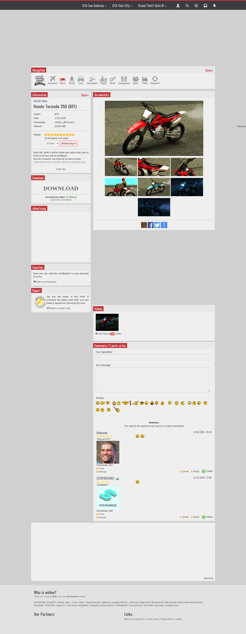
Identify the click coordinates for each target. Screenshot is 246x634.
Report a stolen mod (58, 308)
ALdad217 (51, 602)
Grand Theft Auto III (152, 5)
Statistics (69, 122)
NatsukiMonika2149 (193, 602)
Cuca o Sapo (78, 602)
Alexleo (60, 602)
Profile (100, 468)
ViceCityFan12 (135, 605)
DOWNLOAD (61, 188)
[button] (178, 5)
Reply (196, 471)
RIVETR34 (50, 605)
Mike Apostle (171, 602)
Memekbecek (157, 602)
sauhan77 (60, 605)
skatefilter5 (83, 605)
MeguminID (144, 602)
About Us (128, 619)
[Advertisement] (123, 38)
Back (208, 70)
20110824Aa (40, 602)
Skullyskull (94, 605)
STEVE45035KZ (105, 478)
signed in (160, 426)
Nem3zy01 (39, 605)
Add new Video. (108, 333)
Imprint (178, 619)
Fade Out (61, 169)
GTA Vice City (122, 5)
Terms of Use (152, 619)
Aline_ (68, 602)
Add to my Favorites (44, 282)
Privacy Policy (167, 619)
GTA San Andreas (94, 5)
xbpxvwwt (159, 605)
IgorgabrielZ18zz (120, 602)
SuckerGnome (107, 605)
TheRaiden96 (121, 605)
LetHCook (133, 602)
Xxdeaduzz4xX (172, 605)
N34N (180, 602)
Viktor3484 (148, 605)
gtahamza (106, 602)
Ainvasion (102, 432)
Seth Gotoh (71, 605)
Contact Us (139, 619)
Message (101, 472)
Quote (186, 471)
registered (145, 426)
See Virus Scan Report (62, 200)
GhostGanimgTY (93, 602)
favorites (37, 276)
